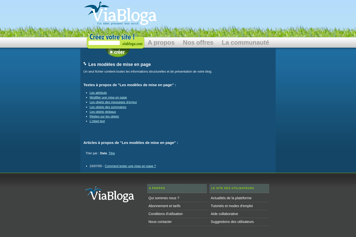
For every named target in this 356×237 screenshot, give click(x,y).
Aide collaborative (224, 214)
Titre (112, 153)
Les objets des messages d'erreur (113, 102)
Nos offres (198, 42)
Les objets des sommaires (108, 107)
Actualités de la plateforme (231, 198)
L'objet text (97, 121)
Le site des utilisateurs (232, 188)
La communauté (245, 42)
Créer (118, 53)
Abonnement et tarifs (164, 206)
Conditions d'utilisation (166, 214)
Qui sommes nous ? (164, 198)
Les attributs (98, 93)
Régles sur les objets (104, 116)
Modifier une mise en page (108, 97)
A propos (161, 42)
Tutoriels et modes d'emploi (232, 206)
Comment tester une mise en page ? (130, 166)
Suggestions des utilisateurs (232, 222)
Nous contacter (160, 222)
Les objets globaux (103, 112)
